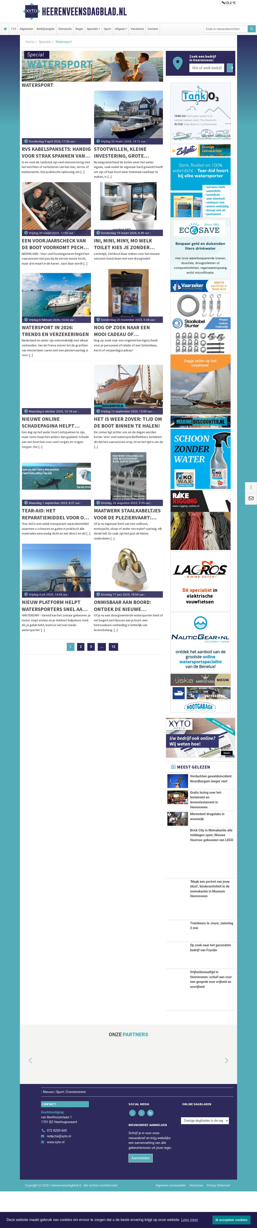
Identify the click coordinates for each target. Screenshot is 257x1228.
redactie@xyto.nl (59, 1173)
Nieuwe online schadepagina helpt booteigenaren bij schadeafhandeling (48, 422)
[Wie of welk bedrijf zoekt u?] (206, 68)
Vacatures (137, 29)
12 (113, 647)
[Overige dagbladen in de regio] (205, 1157)
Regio (79, 29)
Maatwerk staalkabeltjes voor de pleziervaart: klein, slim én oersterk (127, 514)
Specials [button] (92, 29)
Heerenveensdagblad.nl (84, 11)
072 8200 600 (57, 1167)
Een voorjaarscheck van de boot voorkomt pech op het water (54, 244)
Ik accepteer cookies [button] (231, 1220)
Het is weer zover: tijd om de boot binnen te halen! (128, 422)
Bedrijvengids (46, 29)
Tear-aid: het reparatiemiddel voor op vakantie (54, 514)
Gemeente (65, 29)
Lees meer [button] (189, 1220)
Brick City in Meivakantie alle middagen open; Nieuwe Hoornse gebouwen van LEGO (211, 872)
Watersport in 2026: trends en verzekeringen (55, 330)
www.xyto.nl (55, 1179)
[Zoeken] (252, 28)
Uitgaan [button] (120, 29)
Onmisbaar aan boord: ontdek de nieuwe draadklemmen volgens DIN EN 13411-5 (125, 606)
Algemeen (26, 29)
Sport (107, 29)
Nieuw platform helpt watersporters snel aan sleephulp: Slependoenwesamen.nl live (54, 606)
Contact (153, 29)
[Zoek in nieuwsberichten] (226, 28)
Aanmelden (140, 1195)
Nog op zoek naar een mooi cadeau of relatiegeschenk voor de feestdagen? (127, 331)
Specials (45, 42)
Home (29, 42)
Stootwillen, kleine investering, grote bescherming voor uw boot (122, 152)
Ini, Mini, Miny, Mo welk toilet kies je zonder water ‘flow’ (123, 244)
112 (13, 29)
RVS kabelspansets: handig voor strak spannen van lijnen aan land (56, 152)
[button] (25, 1097)
